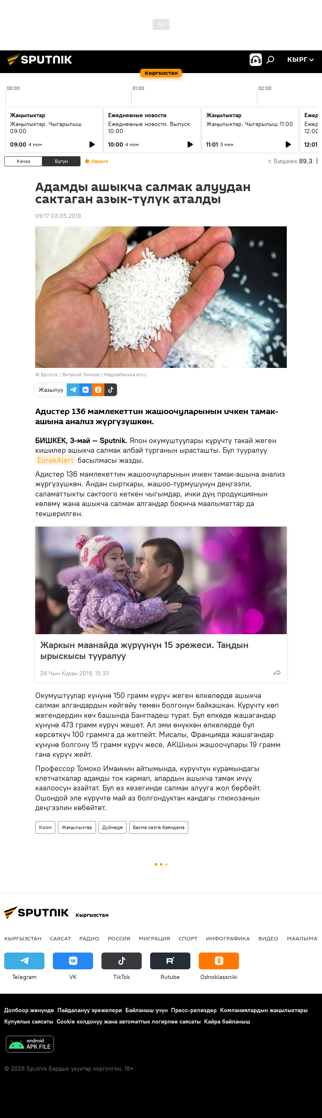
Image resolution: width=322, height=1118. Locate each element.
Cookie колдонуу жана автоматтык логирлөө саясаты (129, 1021)
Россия (119, 938)
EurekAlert (55, 460)
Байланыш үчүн (146, 1010)
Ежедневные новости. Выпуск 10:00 (149, 127)
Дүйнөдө (112, 827)
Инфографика (228, 938)
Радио (89, 938)
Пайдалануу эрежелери (89, 1010)
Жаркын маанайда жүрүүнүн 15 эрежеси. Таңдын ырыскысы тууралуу (144, 650)
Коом (45, 827)
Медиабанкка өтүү (125, 374)
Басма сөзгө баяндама (158, 827)
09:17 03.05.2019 (58, 216)
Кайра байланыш (227, 1021)
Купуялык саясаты (28, 1021)
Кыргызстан (23, 938)
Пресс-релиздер (194, 1010)
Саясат (60, 938)
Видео (268, 938)
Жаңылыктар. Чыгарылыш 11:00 (249, 124)
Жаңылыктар (77, 827)
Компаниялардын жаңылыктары (264, 1010)
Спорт (188, 938)
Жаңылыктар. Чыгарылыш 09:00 (46, 127)
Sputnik (49, 374)
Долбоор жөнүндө (29, 1010)
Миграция (154, 938)
